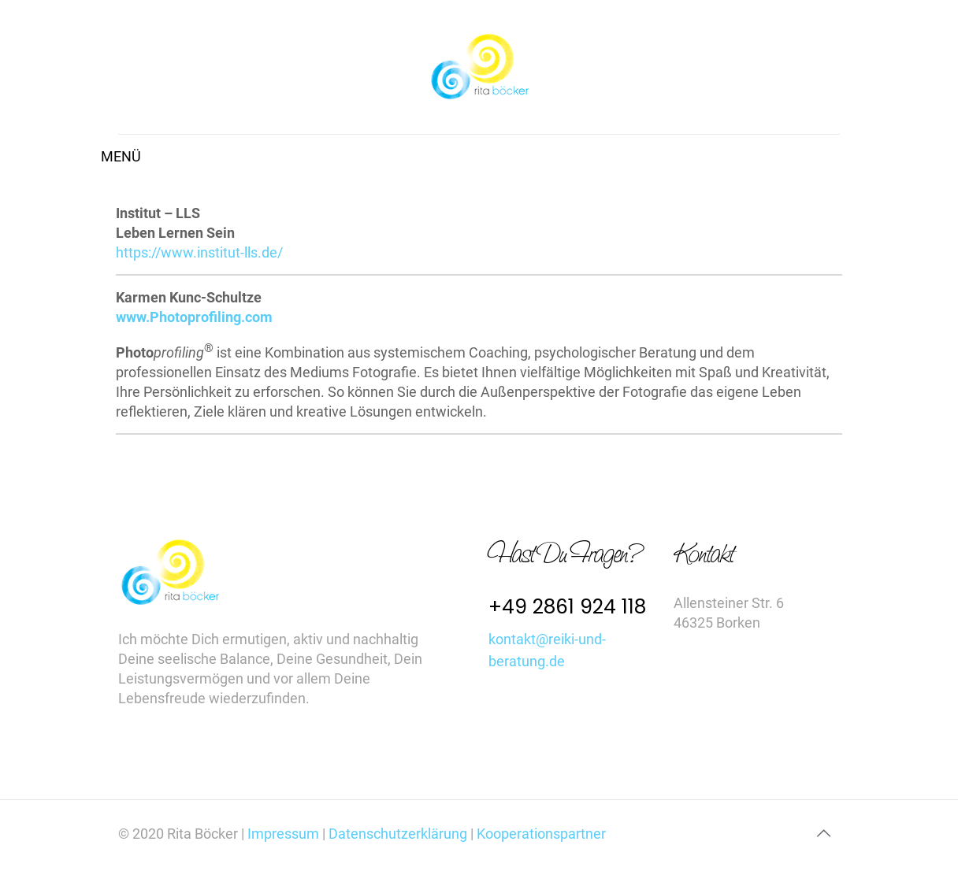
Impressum (284, 833)
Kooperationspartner (541, 833)
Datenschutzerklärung (398, 833)
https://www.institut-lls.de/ (199, 252)
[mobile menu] (131, 156)
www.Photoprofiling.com (194, 317)
